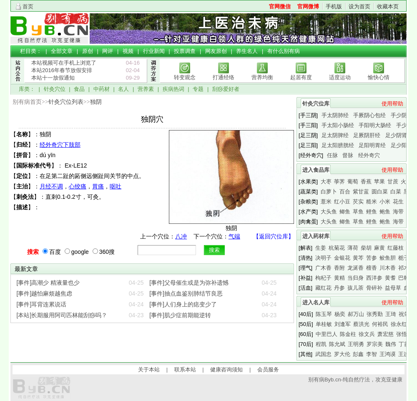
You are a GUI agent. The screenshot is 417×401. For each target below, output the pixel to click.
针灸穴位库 (315, 103)
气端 (234, 236)
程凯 (321, 344)
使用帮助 (392, 103)
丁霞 (404, 344)
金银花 (342, 258)
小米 (384, 201)
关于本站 (149, 369)
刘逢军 (342, 324)
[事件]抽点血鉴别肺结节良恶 (186, 293)
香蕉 (366, 181)
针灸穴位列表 (65, 102)
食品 (79, 89)
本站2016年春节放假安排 (61, 70)
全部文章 (62, 51)
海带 (398, 211)
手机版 (334, 6)
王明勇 (356, 344)
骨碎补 (374, 288)
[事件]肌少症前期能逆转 (180, 315)
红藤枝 (395, 248)
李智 (371, 354)
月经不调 (51, 186)
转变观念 (185, 77)
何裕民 (380, 324)
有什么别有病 (283, 51)
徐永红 (399, 324)
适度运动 (340, 77)
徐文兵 (367, 334)
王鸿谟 (387, 354)
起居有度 (301, 77)
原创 (87, 51)
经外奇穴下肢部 (60, 144)
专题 (198, 89)
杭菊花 (337, 248)
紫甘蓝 (361, 191)
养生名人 (247, 51)
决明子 (323, 258)
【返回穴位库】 (273, 236)
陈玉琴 (324, 314)
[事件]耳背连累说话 (42, 304)
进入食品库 (315, 170)
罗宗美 (375, 344)
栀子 (403, 258)
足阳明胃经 (372, 145)
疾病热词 (173, 89)
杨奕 (339, 314)
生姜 (320, 248)
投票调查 (185, 51)
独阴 (96, 102)
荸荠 (339, 181)
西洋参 (374, 278)
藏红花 (323, 288)
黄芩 (358, 258)
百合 (344, 191)
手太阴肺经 (335, 115)
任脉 (332, 155)
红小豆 (342, 201)
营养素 (146, 89)
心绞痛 (77, 186)
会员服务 (268, 369)
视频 (128, 51)
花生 (398, 201)
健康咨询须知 (226, 369)
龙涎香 (355, 268)
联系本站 (185, 369)
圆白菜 (380, 191)
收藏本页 (388, 6)
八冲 (181, 236)
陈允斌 (337, 344)
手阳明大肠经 (375, 125)
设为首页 (359, 6)
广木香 (323, 268)
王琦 (390, 314)
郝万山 (356, 314)
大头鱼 (329, 211)
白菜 (395, 191)
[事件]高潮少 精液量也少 (48, 282)
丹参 (339, 288)
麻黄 (379, 248)
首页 (28, 6)
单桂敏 (324, 324)
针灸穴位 (54, 89)
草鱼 (358, 211)
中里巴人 (326, 334)
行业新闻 (154, 51)
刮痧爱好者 (225, 89)
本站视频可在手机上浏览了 (63, 63)
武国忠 (323, 354)
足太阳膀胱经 (338, 145)
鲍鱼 (384, 211)
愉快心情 (378, 77)
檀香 (371, 268)
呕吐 (115, 186)
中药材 (101, 89)
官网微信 (280, 6)
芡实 (358, 201)
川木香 (387, 268)
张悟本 (404, 334)
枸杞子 (323, 278)
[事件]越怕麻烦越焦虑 (45, 293)
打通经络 (223, 77)
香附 (339, 268)
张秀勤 (375, 314)
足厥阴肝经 (366, 135)
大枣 (326, 181)
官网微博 (308, 6)
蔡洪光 (361, 324)
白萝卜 (329, 191)
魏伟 (390, 344)
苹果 (379, 181)
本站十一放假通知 (53, 78)
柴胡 (366, 248)
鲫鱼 (344, 211)
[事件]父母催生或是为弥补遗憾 (189, 282)
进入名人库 (315, 302)
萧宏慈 (385, 334)
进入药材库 (315, 236)
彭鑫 (358, 354)
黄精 (339, 278)
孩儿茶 (355, 288)
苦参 (371, 258)
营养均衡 (262, 77)
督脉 (347, 155)
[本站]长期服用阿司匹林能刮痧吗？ (62, 315)
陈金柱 (348, 334)
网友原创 (216, 51)
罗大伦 (342, 354)
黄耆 (390, 278)
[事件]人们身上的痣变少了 (183, 304)
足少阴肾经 (398, 135)
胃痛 (98, 186)
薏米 (326, 201)
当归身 (355, 278)
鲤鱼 (371, 211)
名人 (123, 89)
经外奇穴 (369, 155)
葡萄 (352, 181)
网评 (107, 51)
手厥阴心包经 (369, 115)
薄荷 (352, 248)
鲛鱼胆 (387, 258)
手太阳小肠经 (338, 125)
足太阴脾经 (335, 135)
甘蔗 (392, 181)
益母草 (393, 288)
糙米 (371, 201)
